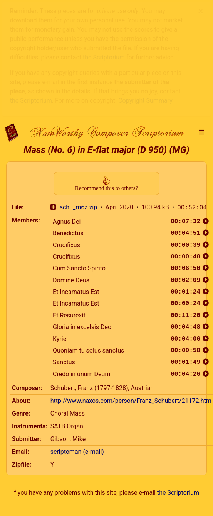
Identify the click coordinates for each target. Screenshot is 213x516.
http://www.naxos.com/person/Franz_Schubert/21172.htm (130, 279)
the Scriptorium (178, 371)
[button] (201, 11)
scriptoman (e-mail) (77, 330)
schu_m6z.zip (78, 86)
